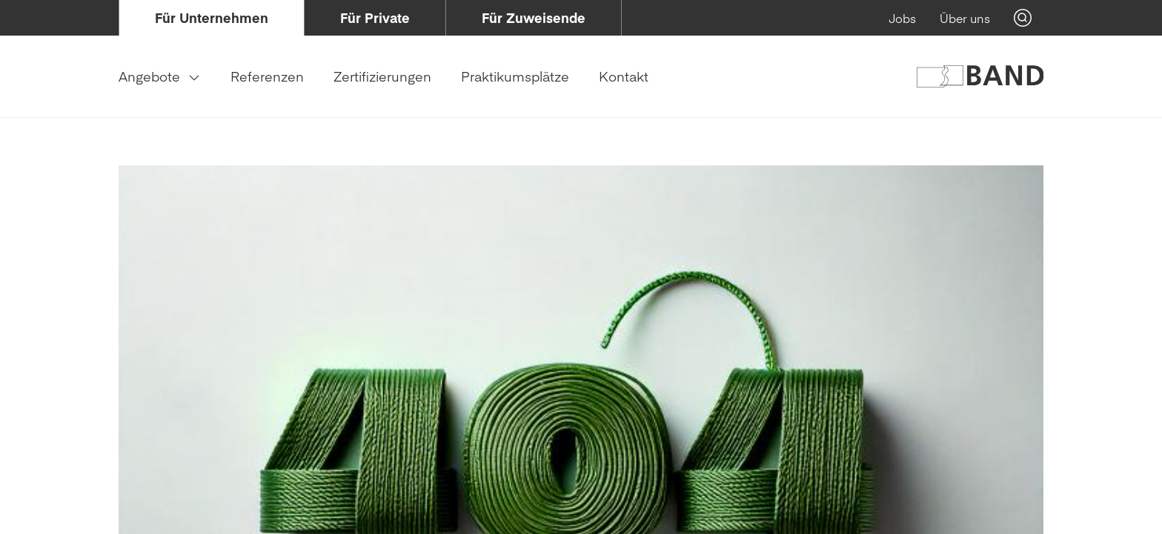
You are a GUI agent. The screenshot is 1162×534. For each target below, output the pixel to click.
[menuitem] (211, 18)
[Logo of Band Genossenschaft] (980, 76)
